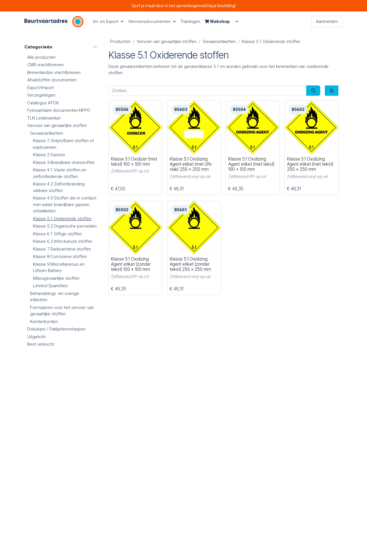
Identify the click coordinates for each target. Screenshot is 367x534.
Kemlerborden (44, 321)
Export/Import (40, 87)
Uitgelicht (36, 336)
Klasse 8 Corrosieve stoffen (60, 256)
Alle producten (41, 57)
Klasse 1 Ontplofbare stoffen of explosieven (63, 144)
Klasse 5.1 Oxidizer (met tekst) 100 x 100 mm (134, 161)
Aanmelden (327, 21)
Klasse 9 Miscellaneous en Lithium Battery (58, 267)
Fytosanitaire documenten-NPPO (58, 110)
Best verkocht (40, 344)
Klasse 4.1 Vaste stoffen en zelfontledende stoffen (59, 173)
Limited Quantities (50, 285)
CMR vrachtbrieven (45, 64)
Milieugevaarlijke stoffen (56, 278)
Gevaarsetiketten (46, 133)
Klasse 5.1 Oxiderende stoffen (62, 218)
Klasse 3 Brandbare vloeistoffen (64, 162)
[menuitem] (108, 21)
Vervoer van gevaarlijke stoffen (57, 125)
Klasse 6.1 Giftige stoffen (57, 233)
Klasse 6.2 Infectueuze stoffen (62, 241)
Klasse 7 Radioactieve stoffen (62, 249)
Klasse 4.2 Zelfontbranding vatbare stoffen (59, 187)
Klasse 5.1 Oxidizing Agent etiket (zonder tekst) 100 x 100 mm (131, 264)
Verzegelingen (41, 95)
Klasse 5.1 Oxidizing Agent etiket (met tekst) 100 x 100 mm (251, 164)
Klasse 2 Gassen (49, 154)
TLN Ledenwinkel (43, 118)
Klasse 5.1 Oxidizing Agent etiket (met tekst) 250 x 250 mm (310, 164)
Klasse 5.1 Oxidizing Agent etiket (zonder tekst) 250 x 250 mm (190, 264)
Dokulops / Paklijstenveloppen (56, 329)
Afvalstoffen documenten (52, 80)
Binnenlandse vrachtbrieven (54, 72)
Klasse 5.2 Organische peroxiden (65, 226)
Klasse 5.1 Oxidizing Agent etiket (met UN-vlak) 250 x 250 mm (190, 164)
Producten (120, 41)
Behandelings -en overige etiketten (54, 297)
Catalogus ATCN (42, 102)
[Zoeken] (313, 90)
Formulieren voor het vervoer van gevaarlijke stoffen (62, 311)
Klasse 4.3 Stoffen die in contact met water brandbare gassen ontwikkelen (64, 204)
